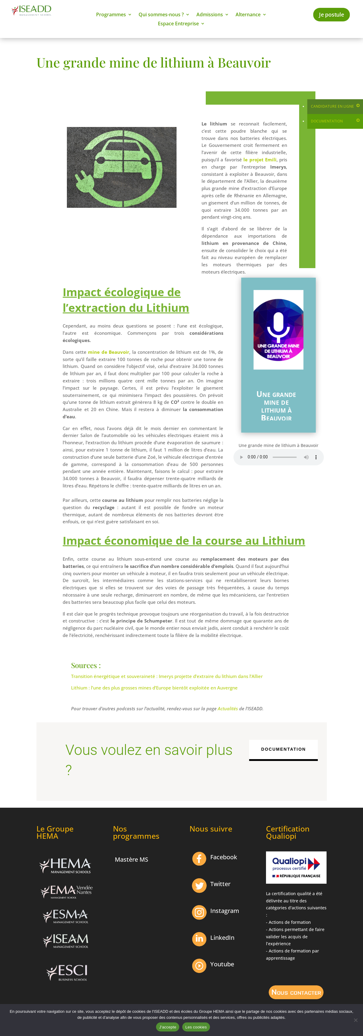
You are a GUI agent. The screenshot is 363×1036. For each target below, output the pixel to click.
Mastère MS (131, 859)
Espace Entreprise (178, 24)
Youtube (222, 964)
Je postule (331, 14)
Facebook (223, 857)
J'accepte (167, 1027)
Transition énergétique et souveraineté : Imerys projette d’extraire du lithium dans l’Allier (167, 676)
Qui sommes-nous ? (161, 15)
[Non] (355, 1020)
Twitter (220, 884)
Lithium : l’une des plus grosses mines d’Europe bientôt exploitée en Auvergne (154, 688)
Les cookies (196, 1027)
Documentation (327, 121)
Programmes (111, 15)
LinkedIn (222, 937)
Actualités (228, 708)
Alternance (248, 15)
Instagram (224, 911)
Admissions (209, 15)
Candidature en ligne (332, 106)
